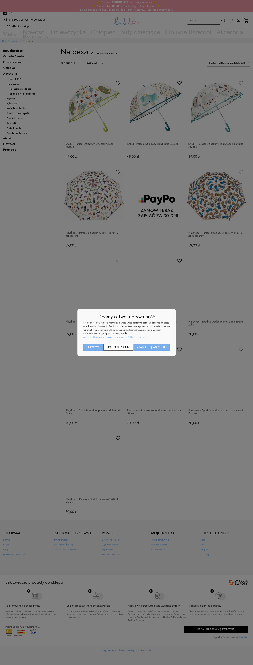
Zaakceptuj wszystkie (151, 347)
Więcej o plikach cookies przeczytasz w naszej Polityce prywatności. (115, 337)
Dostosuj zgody (118, 347)
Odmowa (93, 347)
